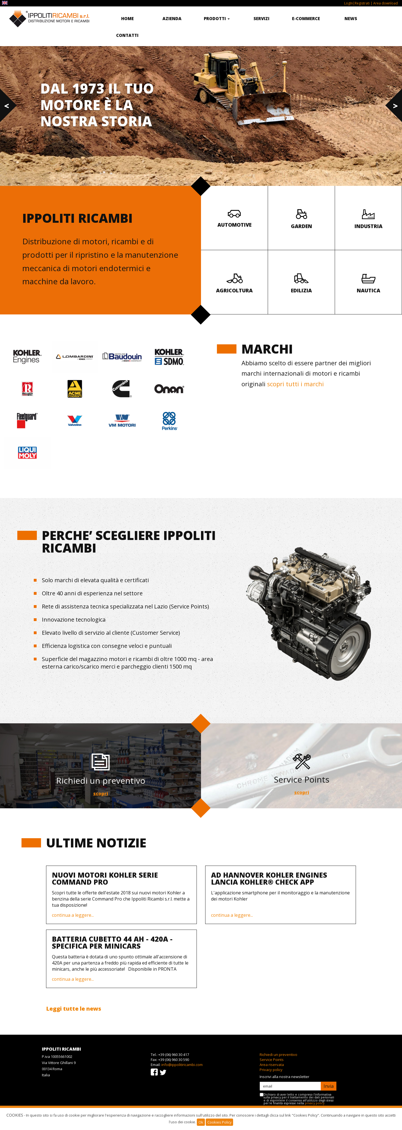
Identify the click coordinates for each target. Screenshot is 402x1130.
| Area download (384, 3)
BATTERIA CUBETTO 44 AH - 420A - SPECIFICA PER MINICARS (112, 942)
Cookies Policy (219, 1122)
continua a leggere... (73, 915)
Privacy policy (271, 1069)
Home (127, 18)
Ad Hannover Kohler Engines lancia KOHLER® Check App (269, 878)
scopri (100, 793)
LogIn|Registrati (357, 3)
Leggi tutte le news (73, 1008)
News (350, 18)
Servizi (261, 18)
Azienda (171, 18)
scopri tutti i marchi (295, 384)
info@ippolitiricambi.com (182, 1064)
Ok (200, 1122)
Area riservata (272, 1064)
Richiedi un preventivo (278, 1054)
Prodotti (217, 18)
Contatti (127, 35)
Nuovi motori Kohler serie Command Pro (105, 878)
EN (5, 3)
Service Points (272, 1059)
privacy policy (314, 1103)
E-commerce (306, 18)
